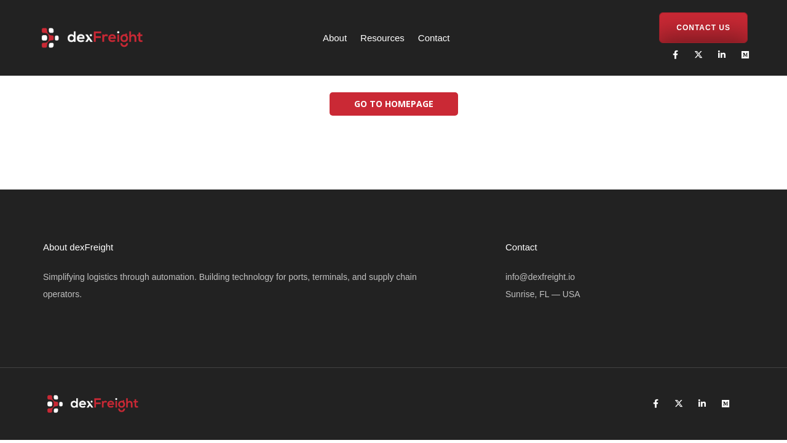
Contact (434, 38)
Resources (382, 38)
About (335, 38)
